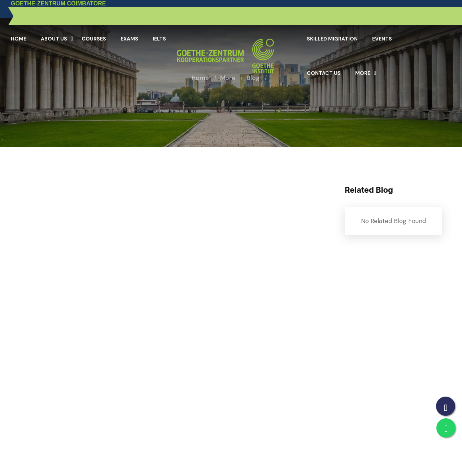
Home (18, 38)
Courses (94, 38)
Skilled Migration (332, 38)
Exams (129, 38)
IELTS (159, 38)
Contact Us (324, 73)
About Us (54, 38)
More (362, 73)
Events (382, 38)
